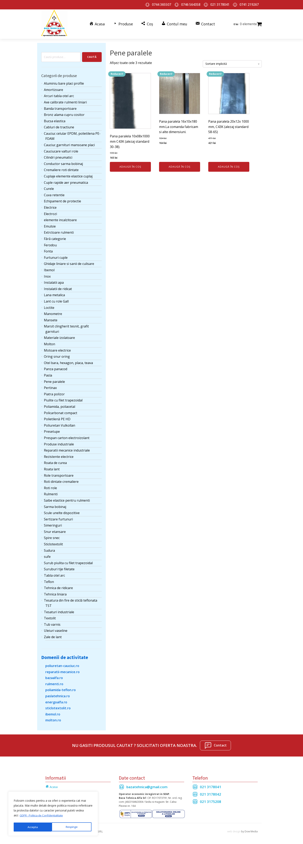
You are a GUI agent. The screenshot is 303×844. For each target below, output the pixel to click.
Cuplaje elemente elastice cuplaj (68, 174)
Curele (49, 187)
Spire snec (52, 536)
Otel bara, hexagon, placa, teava (68, 361)
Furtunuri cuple (56, 256)
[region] (53, 814)
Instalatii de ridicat (58, 287)
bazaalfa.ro (54, 676)
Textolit (50, 616)
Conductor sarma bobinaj (63, 162)
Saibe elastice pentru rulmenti (67, 499)
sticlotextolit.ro (58, 706)
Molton (49, 342)
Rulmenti (51, 492)
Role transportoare (59, 473)
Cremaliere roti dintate (61, 168)
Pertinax (50, 386)
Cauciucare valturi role (61, 149)
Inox (47, 274)
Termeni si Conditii (57, 791)
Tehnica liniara (55, 592)
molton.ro (53, 718)
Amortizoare (53, 88)
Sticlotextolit (53, 542)
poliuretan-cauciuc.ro (62, 664)
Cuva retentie (54, 193)
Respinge (33, 827)
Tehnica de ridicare (58, 586)
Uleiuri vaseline (55, 629)
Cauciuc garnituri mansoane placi (69, 143)
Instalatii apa (54, 281)
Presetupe (52, 430)
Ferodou (50, 243)
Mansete (50, 318)
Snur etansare (55, 530)
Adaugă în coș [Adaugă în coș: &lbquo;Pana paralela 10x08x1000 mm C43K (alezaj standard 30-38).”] (130, 165)
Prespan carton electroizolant (66, 436)
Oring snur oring (57, 355)
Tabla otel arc (54, 574)
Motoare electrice (57, 348)
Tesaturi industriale (59, 610)
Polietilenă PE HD (57, 417)
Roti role (50, 486)
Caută (92, 55)
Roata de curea (55, 461)
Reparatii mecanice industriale (67, 448)
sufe (47, 555)
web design (234, 830)
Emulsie (50, 224)
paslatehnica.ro (57, 694)
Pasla (48, 373)
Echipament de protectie (62, 199)
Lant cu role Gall (56, 299)
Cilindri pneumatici (58, 156)
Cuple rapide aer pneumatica (66, 180)
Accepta (73, 827)
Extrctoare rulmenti (59, 231)
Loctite (49, 306)
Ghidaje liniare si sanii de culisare (69, 262)
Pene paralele (54, 380)
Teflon (49, 580)
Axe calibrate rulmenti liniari (65, 100)
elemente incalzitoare (60, 218)
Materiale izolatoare (59, 336)
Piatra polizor (54, 392)
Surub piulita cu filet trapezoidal (68, 561)
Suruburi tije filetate (59, 567)
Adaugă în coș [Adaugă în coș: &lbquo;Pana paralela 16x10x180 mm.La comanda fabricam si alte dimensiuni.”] (179, 165)
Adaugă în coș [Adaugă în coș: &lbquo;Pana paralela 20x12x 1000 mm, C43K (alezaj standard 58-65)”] (229, 165)
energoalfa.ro (56, 700)
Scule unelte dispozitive (62, 511)
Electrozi (50, 212)
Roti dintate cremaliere (61, 480)
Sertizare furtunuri (58, 517)
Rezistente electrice (59, 455)
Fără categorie (55, 237)
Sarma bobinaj (55, 505)
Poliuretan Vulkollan (59, 423)
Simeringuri (53, 523)
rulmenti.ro (54, 682)
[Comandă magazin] (232, 62)
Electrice (50, 206)
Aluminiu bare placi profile (64, 82)
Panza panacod (55, 367)
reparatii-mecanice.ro (62, 670)
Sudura (49, 549)
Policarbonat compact (60, 411)
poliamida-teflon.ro (60, 688)
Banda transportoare (60, 106)
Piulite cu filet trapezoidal (63, 398)
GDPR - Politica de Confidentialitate (43, 817)
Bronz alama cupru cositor (64, 113)
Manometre (53, 312)
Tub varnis (52, 623)
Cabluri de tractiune (59, 125)
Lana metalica (54, 293)
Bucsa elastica (54, 119)
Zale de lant (53, 635)
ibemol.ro (52, 712)
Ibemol (49, 268)
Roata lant (52, 467)
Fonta (48, 249)
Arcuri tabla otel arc (59, 94)
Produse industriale (59, 442)
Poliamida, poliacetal (59, 405)
